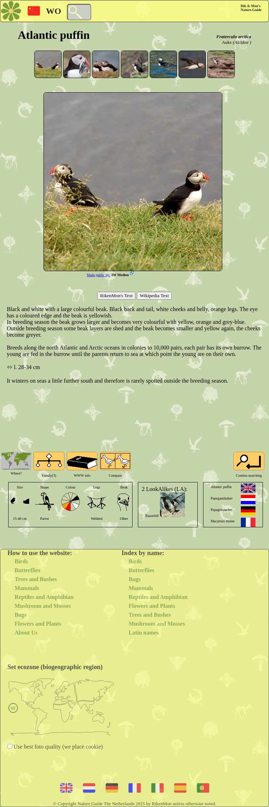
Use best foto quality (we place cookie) (57, 747)
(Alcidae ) (242, 42)
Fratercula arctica (233, 36)
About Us (26, 633)
